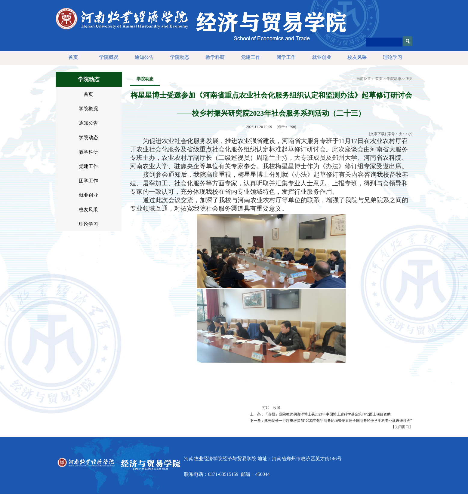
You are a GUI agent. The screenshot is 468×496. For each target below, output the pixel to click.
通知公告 (143, 57)
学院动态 (178, 57)
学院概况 (107, 57)
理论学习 (391, 57)
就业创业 (320, 57)
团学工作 (285, 57)
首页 (72, 57)
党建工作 (249, 57)
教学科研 (214, 57)
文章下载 (377, 134)
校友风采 (356, 57)
